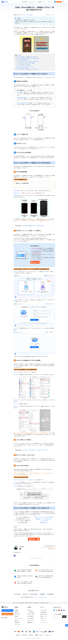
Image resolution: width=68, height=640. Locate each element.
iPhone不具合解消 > (21, 602)
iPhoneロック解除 (33, 594)
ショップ (59, 1)
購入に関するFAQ (43, 614)
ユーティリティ (32, 1)
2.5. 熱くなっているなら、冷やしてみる (25, 66)
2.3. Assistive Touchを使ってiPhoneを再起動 (26, 63)
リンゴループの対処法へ (43, 520)
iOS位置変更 (42, 594)
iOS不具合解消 (30, 616)
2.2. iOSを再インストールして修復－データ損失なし (27, 61)
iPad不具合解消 (50, 594)
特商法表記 (17, 612)
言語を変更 (5, 617)
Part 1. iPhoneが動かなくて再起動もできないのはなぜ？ (27, 56)
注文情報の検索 (43, 612)
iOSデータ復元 (17, 594)
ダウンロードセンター (7, 610)
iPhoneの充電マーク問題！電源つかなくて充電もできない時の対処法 (34, 450)
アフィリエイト (18, 624)
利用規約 (16, 616)
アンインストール (43, 622)
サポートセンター (43, 610)
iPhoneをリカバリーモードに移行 (25, 479)
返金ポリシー (17, 620)
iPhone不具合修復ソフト (38, 533)
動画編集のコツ (30, 622)
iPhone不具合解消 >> (29, 14)
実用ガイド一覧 (43, 616)
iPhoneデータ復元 (31, 614)
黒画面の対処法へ (43, 522)
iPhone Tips (25, 594)
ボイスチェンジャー (31, 620)
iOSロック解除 (30, 618)
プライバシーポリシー (19, 618)
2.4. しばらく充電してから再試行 (23, 64)
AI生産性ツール (41, 1)
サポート (49, 1)
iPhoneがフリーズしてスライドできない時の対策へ (44, 517)
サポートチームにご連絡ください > (40, 597)
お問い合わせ (17, 614)
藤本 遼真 (22, 546)
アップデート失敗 (36, 249)
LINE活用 (29, 610)
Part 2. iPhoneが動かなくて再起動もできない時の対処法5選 (27, 58)
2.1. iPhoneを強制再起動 (22, 59)
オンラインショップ (6, 614)
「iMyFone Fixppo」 (18, 239)
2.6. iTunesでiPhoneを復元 (22, 67)
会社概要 (16, 610)
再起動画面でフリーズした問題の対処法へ (44, 519)
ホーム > (16, 602)
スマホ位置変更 (30, 612)
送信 (64, 616)
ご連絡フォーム (43, 618)
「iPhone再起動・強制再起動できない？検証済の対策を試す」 (33, 225)
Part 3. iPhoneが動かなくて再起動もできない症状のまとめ (27, 69)
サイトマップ (43, 620)
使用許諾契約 (17, 622)
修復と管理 (24, 1)
